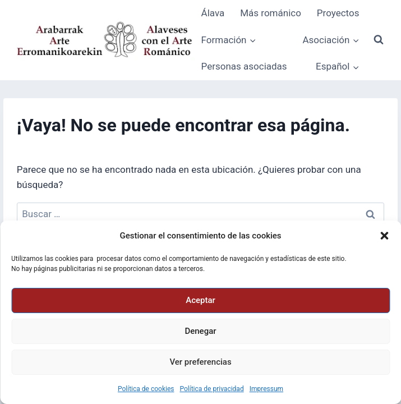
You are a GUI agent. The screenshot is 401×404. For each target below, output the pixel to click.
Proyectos (338, 13)
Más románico (270, 13)
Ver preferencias (200, 362)
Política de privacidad (211, 389)
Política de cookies (146, 389)
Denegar (200, 331)
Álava (213, 13)
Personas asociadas (244, 66)
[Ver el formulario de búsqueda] (378, 40)
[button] (384, 235)
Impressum (266, 389)
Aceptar (200, 300)
